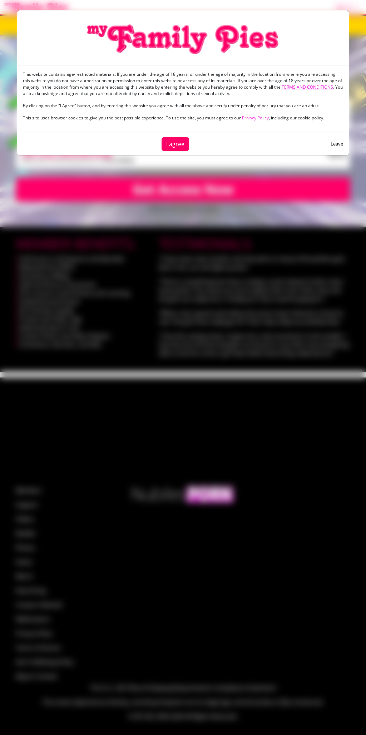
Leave (337, 143)
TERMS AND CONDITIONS (307, 87)
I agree (175, 144)
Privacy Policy (255, 118)
